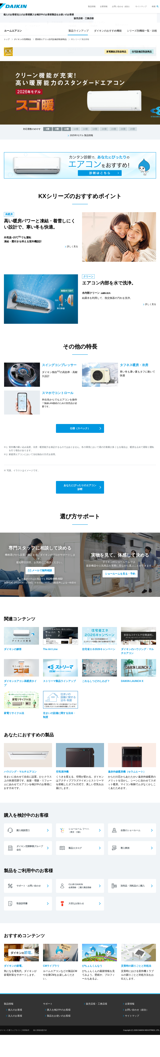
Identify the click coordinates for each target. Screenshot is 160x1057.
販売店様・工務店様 (108, 20)
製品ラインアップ (78, 30)
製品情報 (92, 6)
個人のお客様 (15, 1015)
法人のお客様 (15, 1021)
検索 (154, 6)
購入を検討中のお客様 (59, 1015)
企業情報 (104, 6)
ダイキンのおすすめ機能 (107, 30)
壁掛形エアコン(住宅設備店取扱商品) (51, 39)
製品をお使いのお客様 (59, 1021)
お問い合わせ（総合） (121, 6)
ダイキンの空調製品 (22, 39)
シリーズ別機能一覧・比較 (141, 30)
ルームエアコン (13, 30)
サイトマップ (141, 6)
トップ (7, 39)
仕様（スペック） (80, 428)
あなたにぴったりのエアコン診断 (80, 487)
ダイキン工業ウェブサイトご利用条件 (14, 1036)
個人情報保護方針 (40, 1036)
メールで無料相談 (40, 571)
